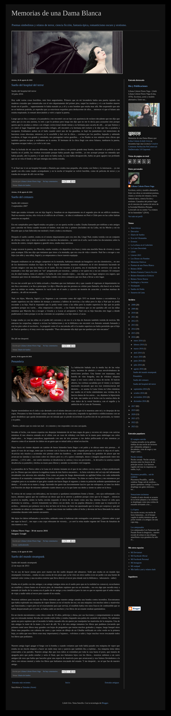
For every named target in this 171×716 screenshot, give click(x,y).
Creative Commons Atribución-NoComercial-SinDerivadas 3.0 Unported (143, 146)
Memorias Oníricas (138, 262)
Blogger (105, 703)
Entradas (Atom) (29, 687)
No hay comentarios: (50, 181)
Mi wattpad (135, 566)
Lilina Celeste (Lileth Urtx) (139, 141)
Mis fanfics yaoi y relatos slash (143, 569)
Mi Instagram (136, 563)
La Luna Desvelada (138, 248)
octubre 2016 (139, 393)
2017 (133, 406)
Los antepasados (137, 527)
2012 (133, 321)
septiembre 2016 (140, 389)
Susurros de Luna (138, 293)
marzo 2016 (139, 349)
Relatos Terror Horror (139, 279)
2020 (133, 414)
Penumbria (17, 361)
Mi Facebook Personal (140, 559)
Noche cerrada (136, 457)
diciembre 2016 (140, 401)
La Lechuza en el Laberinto (142, 245)
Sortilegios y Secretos (139, 282)
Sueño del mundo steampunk (27, 556)
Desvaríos (135, 231)
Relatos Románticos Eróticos (142, 276)
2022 (133, 422)
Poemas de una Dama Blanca (142, 265)
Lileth (133, 252)
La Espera (135, 510)
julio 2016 (138, 365)
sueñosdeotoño (23, 545)
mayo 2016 (138, 357)
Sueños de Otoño (137, 289)
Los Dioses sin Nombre (140, 259)
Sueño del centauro (22, 197)
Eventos (134, 242)
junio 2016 (138, 361)
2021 (133, 418)
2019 (133, 410)
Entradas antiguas (112, 683)
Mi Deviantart (136, 552)
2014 (133, 329)
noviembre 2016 (140, 397)
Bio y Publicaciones (137, 86)
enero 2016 (138, 341)
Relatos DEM (136, 269)
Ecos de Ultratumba (139, 238)
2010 (133, 313)
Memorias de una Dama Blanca (56, 13)
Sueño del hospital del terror (27, 85)
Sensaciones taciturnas (140, 494)
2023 (133, 426)
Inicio (67, 683)
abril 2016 (138, 353)
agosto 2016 (139, 369)
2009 (133, 309)
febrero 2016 (139, 345)
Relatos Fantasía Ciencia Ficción (144, 272)
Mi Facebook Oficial (139, 556)
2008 (133, 305)
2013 (133, 325)
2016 (133, 337)
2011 (133, 317)
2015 (133, 333)
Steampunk (135, 286)
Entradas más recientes (21, 683)
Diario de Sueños (24, 185)
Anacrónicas (136, 228)
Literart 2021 (136, 255)
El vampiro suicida (138, 439)
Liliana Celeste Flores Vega (142, 186)
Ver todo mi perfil (135, 216)
